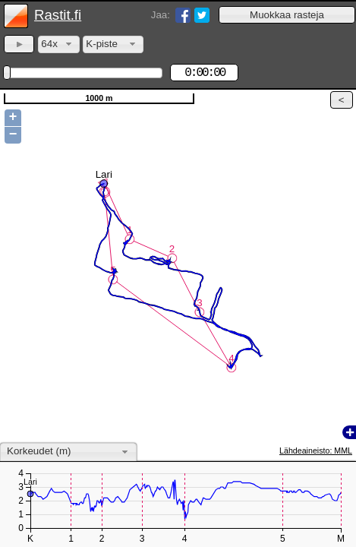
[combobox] (59, 44)
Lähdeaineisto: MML (315, 450)
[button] (287, 15)
